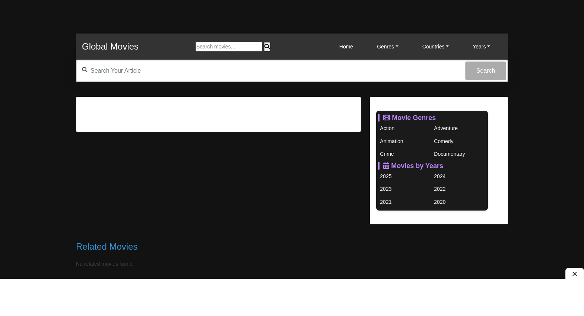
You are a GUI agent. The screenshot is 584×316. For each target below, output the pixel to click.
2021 (385, 202)
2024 (439, 176)
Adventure (446, 128)
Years (479, 47)
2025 (385, 176)
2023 (385, 189)
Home (346, 47)
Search (485, 70)
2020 (439, 202)
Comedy (443, 141)
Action (387, 128)
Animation (391, 141)
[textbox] (292, 71)
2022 (439, 189)
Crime (387, 154)
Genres (385, 47)
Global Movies (110, 46)
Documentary (449, 154)
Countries (433, 47)
